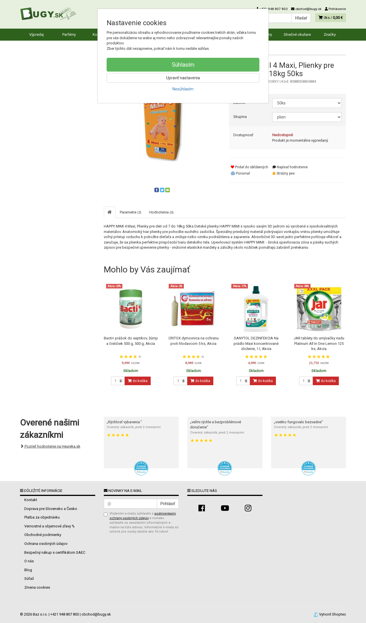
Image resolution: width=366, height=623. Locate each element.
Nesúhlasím (183, 89)
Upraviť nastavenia (183, 78)
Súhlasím (183, 64)
